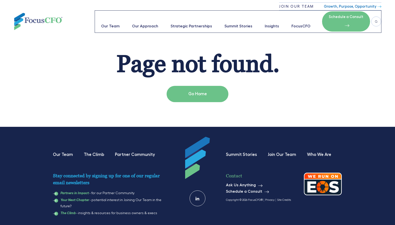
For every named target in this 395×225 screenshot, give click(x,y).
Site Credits (284, 198)
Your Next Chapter (74, 198)
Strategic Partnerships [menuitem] (190, 21)
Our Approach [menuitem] (144, 21)
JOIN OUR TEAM (296, 6)
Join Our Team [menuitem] (282, 152)
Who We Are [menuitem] (319, 152)
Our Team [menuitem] (109, 21)
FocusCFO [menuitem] (299, 21)
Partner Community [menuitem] (135, 152)
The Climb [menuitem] (94, 152)
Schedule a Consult (345, 16)
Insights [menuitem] (270, 21)
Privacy (270, 198)
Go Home (197, 92)
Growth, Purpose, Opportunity (350, 6)
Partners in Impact (74, 191)
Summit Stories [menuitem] (237, 21)
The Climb (68, 211)
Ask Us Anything (241, 183)
